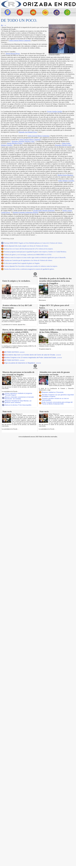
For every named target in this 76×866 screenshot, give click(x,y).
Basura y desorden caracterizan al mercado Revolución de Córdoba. (19, 398)
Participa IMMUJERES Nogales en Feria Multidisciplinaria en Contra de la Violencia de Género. (33, 243)
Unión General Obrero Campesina (20, 40)
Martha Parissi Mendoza (65, 175)
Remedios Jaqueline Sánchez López (23, 141)
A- (5, 25)
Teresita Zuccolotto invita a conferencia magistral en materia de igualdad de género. (29, 269)
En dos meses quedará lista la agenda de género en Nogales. (22, 263)
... (22, 298)
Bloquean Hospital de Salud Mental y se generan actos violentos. (18, 401)
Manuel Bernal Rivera (13, 53)
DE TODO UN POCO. (14, 352)
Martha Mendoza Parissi (15, 143)
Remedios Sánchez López (63, 145)
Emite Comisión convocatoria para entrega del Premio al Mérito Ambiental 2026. (57, 403)
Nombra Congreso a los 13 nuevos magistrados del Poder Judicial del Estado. (33, 357)
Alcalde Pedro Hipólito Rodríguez (44, 210)
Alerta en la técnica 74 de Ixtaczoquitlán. (18, 405)
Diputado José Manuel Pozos (28, 132)
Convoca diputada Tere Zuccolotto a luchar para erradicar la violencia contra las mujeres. (31, 266)
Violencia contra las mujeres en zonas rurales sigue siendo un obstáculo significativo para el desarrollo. (35, 257)
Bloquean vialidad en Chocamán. (53, 392)
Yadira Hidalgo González (66, 181)
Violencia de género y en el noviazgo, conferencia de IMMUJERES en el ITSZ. (28, 254)
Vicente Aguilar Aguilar (54, 111)
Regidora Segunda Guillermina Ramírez (25, 212)
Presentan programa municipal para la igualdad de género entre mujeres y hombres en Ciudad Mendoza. (35, 251)
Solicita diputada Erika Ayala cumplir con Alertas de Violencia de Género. (26, 246)
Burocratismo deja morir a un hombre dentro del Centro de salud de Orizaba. (33, 355)
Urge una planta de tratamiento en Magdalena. (23, 363)
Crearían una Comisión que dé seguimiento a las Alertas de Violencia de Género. (28, 260)
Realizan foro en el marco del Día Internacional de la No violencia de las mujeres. (28, 249)
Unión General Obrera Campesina (38, 136)
